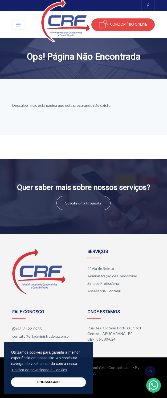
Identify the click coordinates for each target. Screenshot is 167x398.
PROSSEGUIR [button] (48, 382)
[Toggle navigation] (18, 24)
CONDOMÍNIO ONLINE (123, 24)
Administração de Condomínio (112, 276)
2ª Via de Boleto (100, 268)
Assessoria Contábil (104, 291)
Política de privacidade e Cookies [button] (39, 370)
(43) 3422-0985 (29, 328)
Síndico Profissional (103, 283)
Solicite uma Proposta (83, 203)
